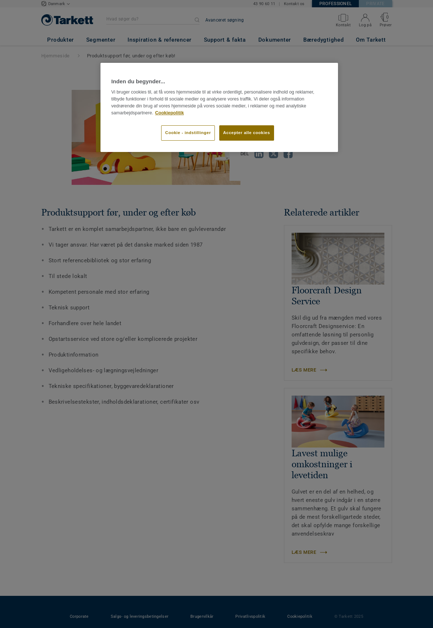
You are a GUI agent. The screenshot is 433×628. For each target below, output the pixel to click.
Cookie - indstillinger (188, 132)
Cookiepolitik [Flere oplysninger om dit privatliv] (169, 112)
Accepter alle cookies (246, 132)
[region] (219, 107)
